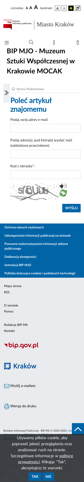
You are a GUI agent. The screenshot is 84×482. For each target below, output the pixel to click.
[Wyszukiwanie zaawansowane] (31, 42)
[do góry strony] (78, 429)
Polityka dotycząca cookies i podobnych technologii (39, 273)
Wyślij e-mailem (19, 386)
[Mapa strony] (55, 43)
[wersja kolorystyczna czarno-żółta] (71, 8)
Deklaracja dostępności (20, 257)
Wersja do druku (20, 406)
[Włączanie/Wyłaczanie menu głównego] (6, 43)
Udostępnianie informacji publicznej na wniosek (37, 235)
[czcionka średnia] (31, 8)
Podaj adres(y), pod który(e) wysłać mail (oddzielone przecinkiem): (41, 143)
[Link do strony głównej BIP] (42, 25)
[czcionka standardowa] (27, 8)
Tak (35, 476)
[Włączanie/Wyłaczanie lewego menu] (6, 93)
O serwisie (11, 305)
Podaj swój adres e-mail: (29, 120)
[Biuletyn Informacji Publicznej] (42, 348)
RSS (7, 292)
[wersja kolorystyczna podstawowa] (57, 8)
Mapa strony (13, 286)
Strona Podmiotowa (30, 89)
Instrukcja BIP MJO (17, 265)
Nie (48, 476)
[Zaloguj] (79, 43)
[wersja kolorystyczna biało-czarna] (64, 8)
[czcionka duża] (36, 8)
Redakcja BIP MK (16, 325)
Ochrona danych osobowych (24, 227)
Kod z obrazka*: (22, 166)
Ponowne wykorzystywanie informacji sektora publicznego (36, 246)
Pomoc (9, 311)
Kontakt (9, 331)
